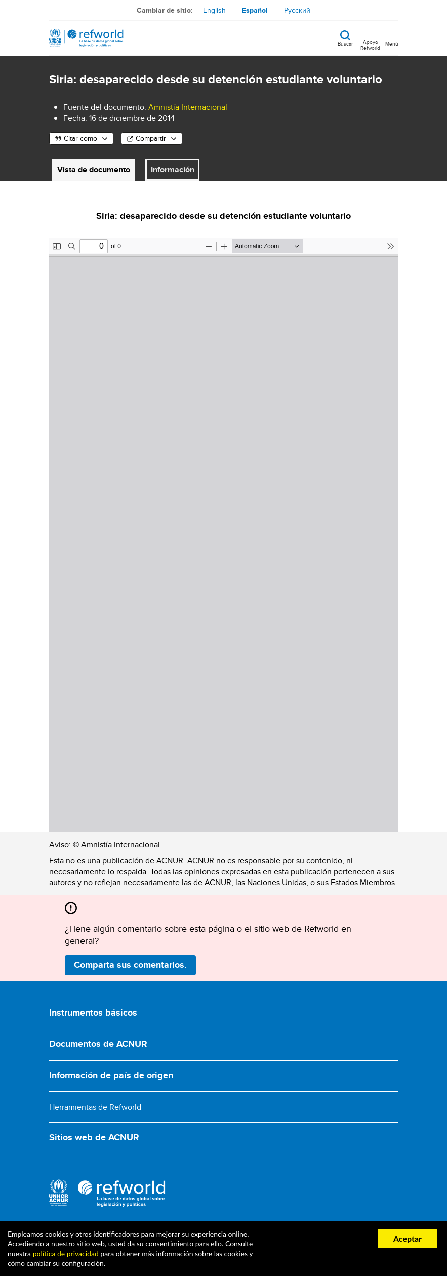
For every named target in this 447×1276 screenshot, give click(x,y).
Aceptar (407, 1238)
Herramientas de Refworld (95, 1107)
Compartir (151, 138)
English (214, 10)
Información (172, 169)
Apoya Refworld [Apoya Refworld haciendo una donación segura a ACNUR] (370, 44)
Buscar (345, 43)
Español (255, 10)
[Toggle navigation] (391, 38)
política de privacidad (66, 1253)
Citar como (80, 138)
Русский (297, 10)
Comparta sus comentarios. (130, 965)
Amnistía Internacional (187, 107)
